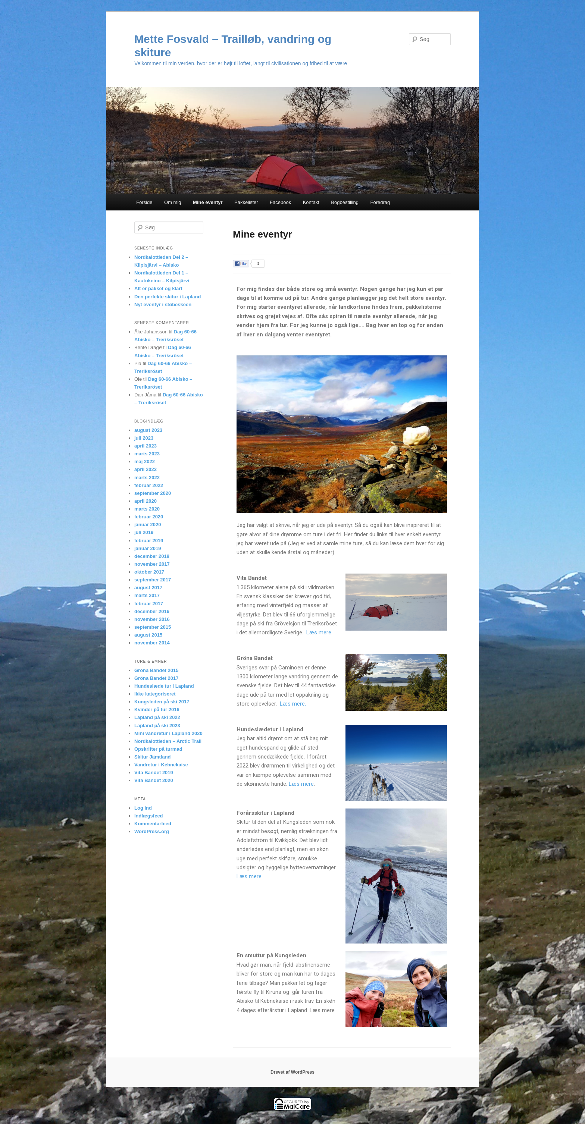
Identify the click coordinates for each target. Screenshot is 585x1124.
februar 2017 (148, 603)
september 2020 (152, 493)
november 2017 (152, 564)
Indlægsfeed (148, 816)
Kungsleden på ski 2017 (161, 701)
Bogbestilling (345, 202)
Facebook (280, 202)
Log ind (143, 808)
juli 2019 (143, 532)
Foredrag (380, 202)
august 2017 (148, 587)
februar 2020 (148, 516)
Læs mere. (292, 703)
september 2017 (152, 580)
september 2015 (152, 627)
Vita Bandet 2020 (153, 780)
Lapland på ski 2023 (157, 725)
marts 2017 (147, 595)
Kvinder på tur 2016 (156, 709)
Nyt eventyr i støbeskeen (162, 304)
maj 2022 (144, 461)
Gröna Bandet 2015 (156, 670)
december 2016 (151, 611)
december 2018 (151, 556)
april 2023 (145, 446)
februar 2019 (148, 540)
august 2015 (148, 635)
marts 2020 (147, 509)
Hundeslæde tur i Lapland (164, 686)
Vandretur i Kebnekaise (161, 764)
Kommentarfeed (152, 823)
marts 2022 (147, 477)
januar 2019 (147, 548)
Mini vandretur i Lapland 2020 (168, 733)
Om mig (172, 202)
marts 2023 (147, 453)
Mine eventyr (207, 202)
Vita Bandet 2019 (153, 772)
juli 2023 (143, 438)
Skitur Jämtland (152, 757)
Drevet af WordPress (292, 1072)
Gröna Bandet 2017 (156, 678)
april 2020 (145, 501)
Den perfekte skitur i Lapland (167, 296)
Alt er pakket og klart (158, 288)
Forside (144, 202)
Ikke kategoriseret (155, 694)
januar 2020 (147, 524)
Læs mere (318, 632)
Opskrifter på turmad (158, 749)
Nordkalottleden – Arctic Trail (167, 741)
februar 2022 (148, 485)
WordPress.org (151, 831)
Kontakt (311, 202)
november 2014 (152, 643)
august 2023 (148, 430)
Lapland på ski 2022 (157, 717)
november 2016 (152, 619)
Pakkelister (246, 202)
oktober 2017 (149, 572)
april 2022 (145, 469)
